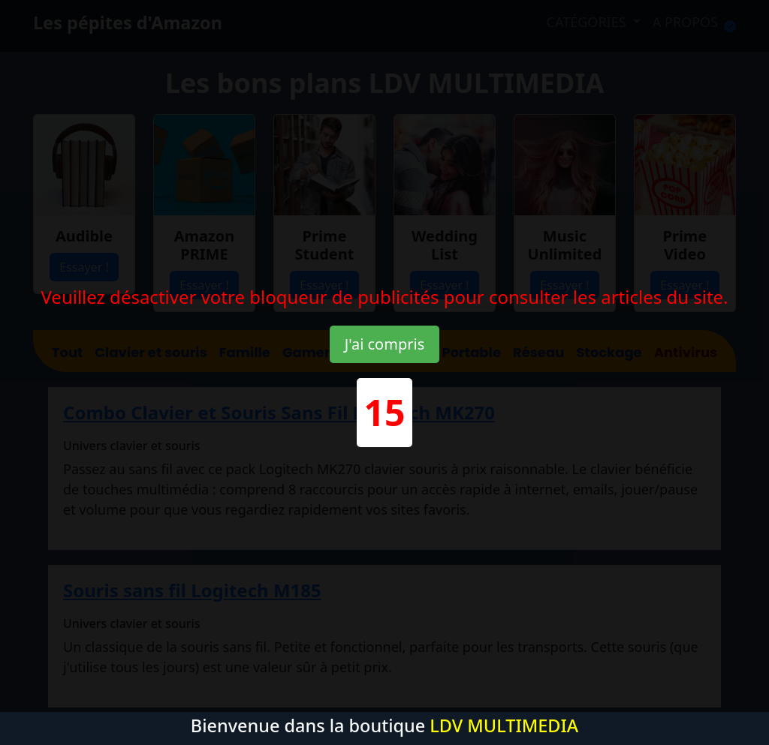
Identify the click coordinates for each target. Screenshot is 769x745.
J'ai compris (384, 344)
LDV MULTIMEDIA (504, 725)
